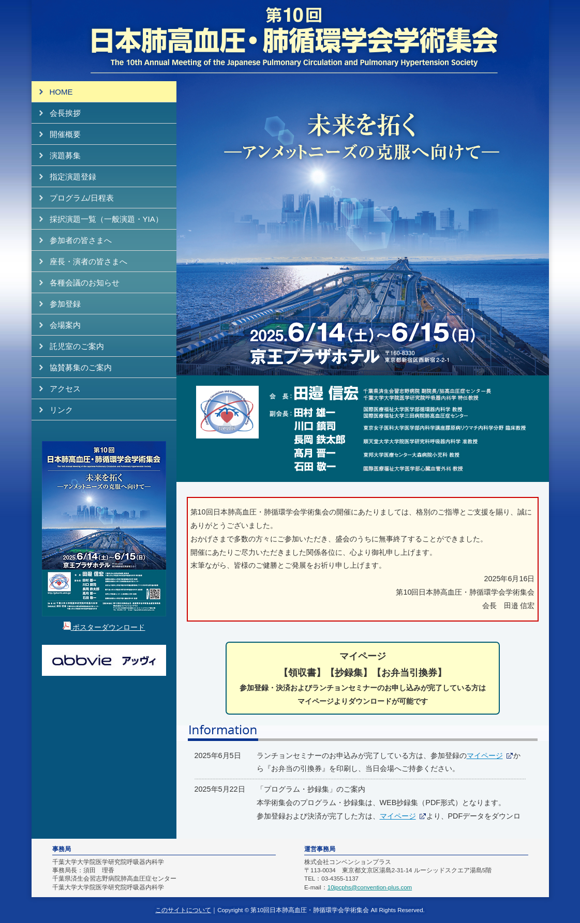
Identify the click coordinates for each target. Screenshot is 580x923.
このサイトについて (183, 910)
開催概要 (65, 134)
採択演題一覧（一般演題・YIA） (106, 219)
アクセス (65, 388)
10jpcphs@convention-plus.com (370, 887)
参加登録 (65, 303)
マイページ (485, 755)
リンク (61, 409)
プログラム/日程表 (82, 197)
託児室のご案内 (77, 346)
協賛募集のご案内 (81, 367)
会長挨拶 (65, 113)
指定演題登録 (73, 176)
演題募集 (65, 155)
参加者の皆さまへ (81, 240)
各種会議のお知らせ (85, 282)
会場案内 (65, 325)
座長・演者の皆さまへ (88, 261)
